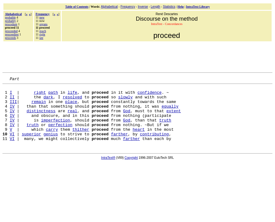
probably (10, 21)
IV (12, 111)
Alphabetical (109, 6)
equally (170, 111)
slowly (125, 100)
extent (174, 117)
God (126, 117)
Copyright (131, 169)
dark (48, 100)
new (41, 17)
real (72, 117)
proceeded (11, 31)
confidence (150, 95)
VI (12, 145)
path (53, 95)
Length (155, 6)
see (41, 37)
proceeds (10, 37)
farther (119, 145)
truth (165, 128)
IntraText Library (198, 6)
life (72, 95)
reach (42, 31)
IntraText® (108, 169)
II (12, 100)
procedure (11, 24)
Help (180, 6)
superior (31, 145)
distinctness (41, 117)
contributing (154, 145)
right (42, 34)
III (13, 106)
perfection (60, 134)
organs (43, 24)
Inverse (143, 6)
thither (80, 139)
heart (139, 139)
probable (10, 17)
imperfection (55, 128)
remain (39, 106)
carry (52, 139)
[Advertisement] (137, 56)
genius (51, 145)
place (71, 106)
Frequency (128, 6)
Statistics (169, 6)
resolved (72, 100)
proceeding (12, 34)
